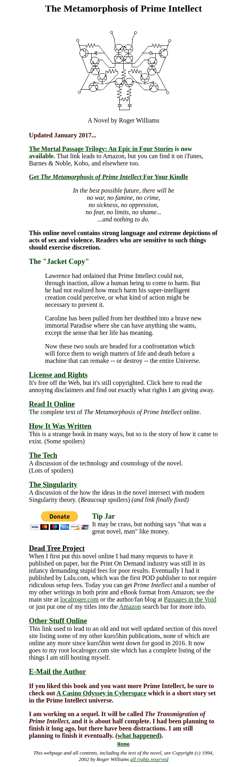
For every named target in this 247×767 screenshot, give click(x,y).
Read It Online (52, 404)
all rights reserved (149, 759)
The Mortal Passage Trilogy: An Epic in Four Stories (101, 148)
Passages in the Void (190, 599)
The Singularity (53, 485)
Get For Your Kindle (108, 176)
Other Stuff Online (58, 621)
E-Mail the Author (57, 672)
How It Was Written (60, 426)
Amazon (130, 606)
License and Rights (58, 375)
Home (123, 744)
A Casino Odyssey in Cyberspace (102, 693)
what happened (138, 735)
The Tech (43, 455)
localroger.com (79, 599)
